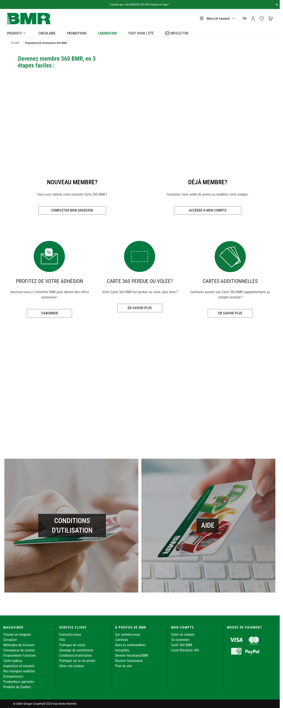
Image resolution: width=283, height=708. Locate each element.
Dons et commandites (130, 645)
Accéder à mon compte (208, 210)
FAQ (62, 640)
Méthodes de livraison (19, 645)
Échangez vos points (39, 414)
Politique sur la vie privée (77, 661)
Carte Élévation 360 (185, 650)
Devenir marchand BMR (131, 655)
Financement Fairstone (19, 655)
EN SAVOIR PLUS (140, 308)
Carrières (121, 640)
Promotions (77, 33)
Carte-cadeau (12, 661)
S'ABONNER (49, 313)
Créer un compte (182, 634)
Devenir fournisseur (129, 661)
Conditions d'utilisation (75, 655)
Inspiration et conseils (19, 666)
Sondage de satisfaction (76, 650)
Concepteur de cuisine (19, 650)
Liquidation (107, 33)
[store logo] (29, 18)
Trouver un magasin (17, 634)
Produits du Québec (17, 687)
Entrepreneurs (13, 676)
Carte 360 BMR (181, 645)
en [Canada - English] (245, 18)
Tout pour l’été (141, 33)
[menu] (140, 32)
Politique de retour (72, 645)
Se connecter (180, 640)
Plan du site (123, 666)
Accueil (15, 42)
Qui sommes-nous (127, 634)
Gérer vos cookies (71, 666)
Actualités (122, 650)
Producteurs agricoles (18, 682)
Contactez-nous (70, 634)
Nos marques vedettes (19, 671)
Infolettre (177, 33)
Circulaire (47, 33)
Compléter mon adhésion (72, 210)
